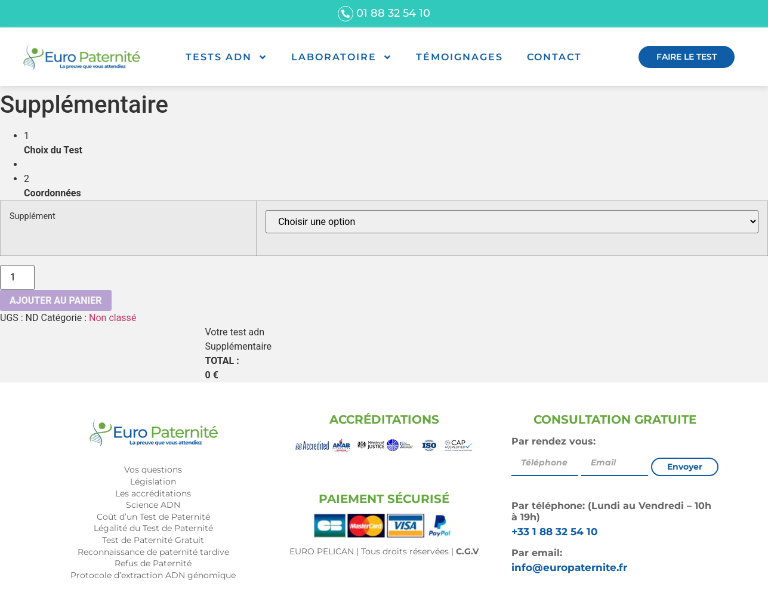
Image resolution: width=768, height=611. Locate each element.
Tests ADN (226, 57)
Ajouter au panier (56, 300)
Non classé (112, 317)
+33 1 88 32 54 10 (554, 532)
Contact (554, 57)
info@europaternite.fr (569, 567)
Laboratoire (341, 57)
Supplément (32, 216)
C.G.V (467, 551)
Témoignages (459, 57)
